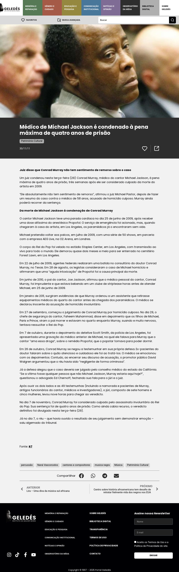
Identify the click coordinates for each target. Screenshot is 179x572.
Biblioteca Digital (148, 7)
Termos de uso (98, 537)
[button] (81, 475)
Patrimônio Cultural (31, 140)
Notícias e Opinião (108, 7)
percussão (27, 464)
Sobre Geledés (166, 7)
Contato (95, 553)
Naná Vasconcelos (47, 464)
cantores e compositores (76, 464)
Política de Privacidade (104, 545)
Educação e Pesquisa (70, 7)
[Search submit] (172, 19)
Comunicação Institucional (91, 7)
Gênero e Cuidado (49, 7)
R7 (30, 446)
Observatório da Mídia (130, 7)
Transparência (99, 529)
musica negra (102, 464)
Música (118, 464)
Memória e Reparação (31, 7)
